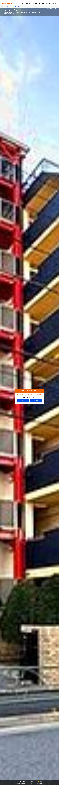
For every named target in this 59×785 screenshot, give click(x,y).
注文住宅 (42, 3)
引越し (56, 3)
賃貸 (23, 3)
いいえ (36, 400)
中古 (30, 3)
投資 (53, 3)
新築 (27, 3)
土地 (39, 3)
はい (23, 400)
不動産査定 (48, 3)
